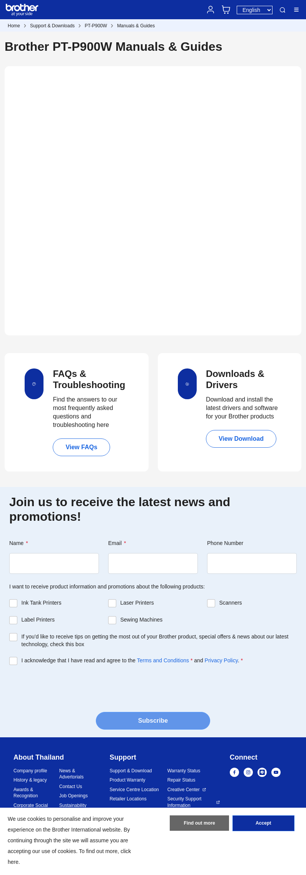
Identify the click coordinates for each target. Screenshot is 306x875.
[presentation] (67, 688)
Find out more (199, 824)
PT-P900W (96, 25)
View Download (241, 438)
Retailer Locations (128, 799)
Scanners (230, 603)
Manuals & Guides (136, 25)
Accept (263, 824)
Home (14, 25)
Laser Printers (137, 603)
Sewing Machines (141, 620)
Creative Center (183, 789)
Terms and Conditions (163, 660)
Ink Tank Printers (42, 603)
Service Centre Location (134, 789)
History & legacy (30, 780)
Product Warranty (127, 780)
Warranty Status (184, 770)
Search (282, 10)
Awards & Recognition (25, 793)
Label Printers (38, 620)
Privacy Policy (221, 660)
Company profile (30, 770)
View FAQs (81, 447)
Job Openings (73, 795)
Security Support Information (184, 802)
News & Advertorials (71, 774)
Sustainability (73, 805)
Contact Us (70, 786)
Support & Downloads (52, 25)
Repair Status (181, 780)
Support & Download (131, 770)
